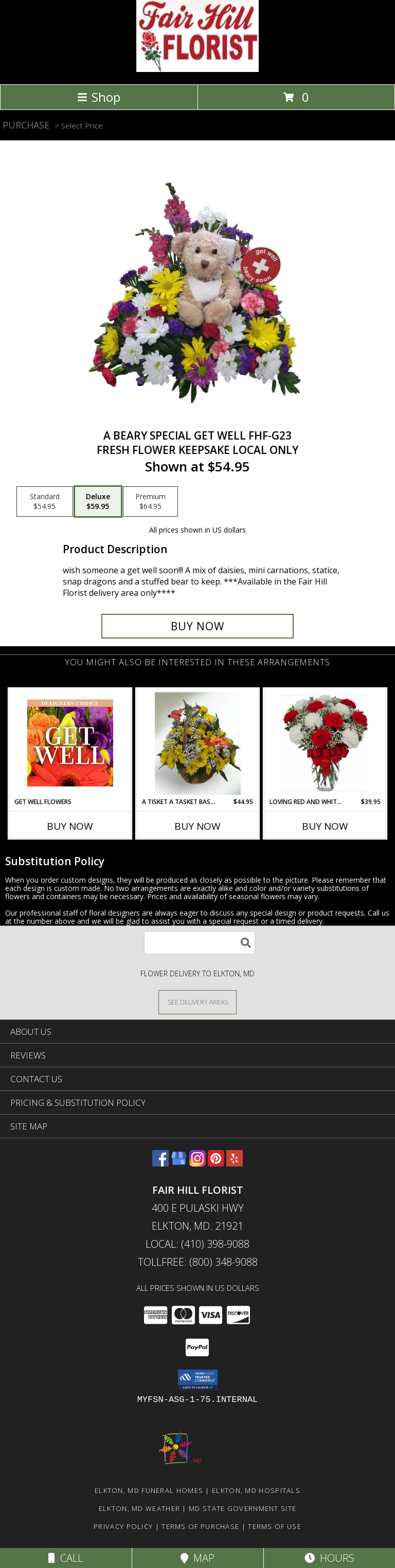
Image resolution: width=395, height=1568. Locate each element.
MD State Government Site (242, 1508)
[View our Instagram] (197, 1163)
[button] (198, 1380)
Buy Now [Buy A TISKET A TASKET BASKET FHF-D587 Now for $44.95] (197, 826)
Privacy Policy (123, 1526)
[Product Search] (199, 942)
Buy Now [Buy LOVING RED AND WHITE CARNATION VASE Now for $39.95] (325, 826)
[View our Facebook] (160, 1163)
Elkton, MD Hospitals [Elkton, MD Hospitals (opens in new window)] (256, 1490)
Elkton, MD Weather (139, 1508)
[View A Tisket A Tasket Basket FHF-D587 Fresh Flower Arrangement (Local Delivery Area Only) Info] (198, 743)
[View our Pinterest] (216, 1163)
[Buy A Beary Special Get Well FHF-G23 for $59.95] (197, 626)
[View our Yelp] (234, 1163)
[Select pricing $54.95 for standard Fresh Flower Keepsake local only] (45, 502)
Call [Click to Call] (65, 1558)
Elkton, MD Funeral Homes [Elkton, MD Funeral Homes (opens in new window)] (149, 1490)
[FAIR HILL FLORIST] (197, 69)
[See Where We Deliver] (197, 1002)
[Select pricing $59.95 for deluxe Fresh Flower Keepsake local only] (98, 502)
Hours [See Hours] (329, 1558)
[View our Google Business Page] (179, 1163)
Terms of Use (274, 1526)
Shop (98, 96)
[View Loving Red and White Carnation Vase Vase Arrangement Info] (325, 743)
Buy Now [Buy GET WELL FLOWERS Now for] (70, 826)
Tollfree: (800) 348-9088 (198, 1262)
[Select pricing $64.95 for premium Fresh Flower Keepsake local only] (150, 502)
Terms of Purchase (200, 1526)
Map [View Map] (197, 1558)
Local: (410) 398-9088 (197, 1244)
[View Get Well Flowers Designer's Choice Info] (70, 743)
